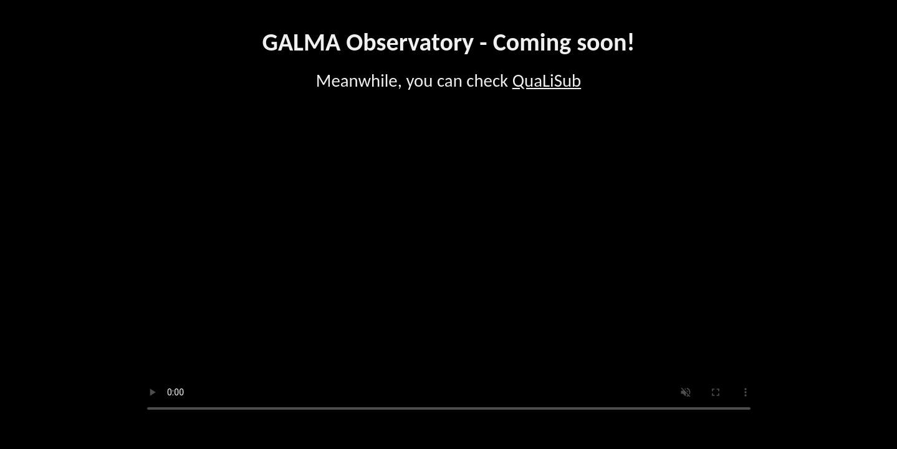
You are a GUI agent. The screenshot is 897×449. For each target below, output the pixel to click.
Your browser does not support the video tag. (448, 266)
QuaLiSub (547, 81)
